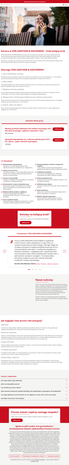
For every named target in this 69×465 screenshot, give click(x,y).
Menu (65, 5)
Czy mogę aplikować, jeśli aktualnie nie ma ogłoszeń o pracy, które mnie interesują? (28, 385)
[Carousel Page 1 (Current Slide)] (29, 269)
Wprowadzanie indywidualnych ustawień (33, 456)
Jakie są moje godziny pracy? (10, 375)
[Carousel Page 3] (36, 269)
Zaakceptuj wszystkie (53, 456)
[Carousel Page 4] (40, 269)
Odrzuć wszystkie (14, 456)
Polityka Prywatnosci (40, 459)
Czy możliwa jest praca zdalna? (11, 378)
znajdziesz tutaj (34, 461)
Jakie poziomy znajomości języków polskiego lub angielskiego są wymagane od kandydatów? (31, 382)
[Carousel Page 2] (32, 269)
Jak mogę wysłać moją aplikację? (11, 371)
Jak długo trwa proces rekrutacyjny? (12, 389)
